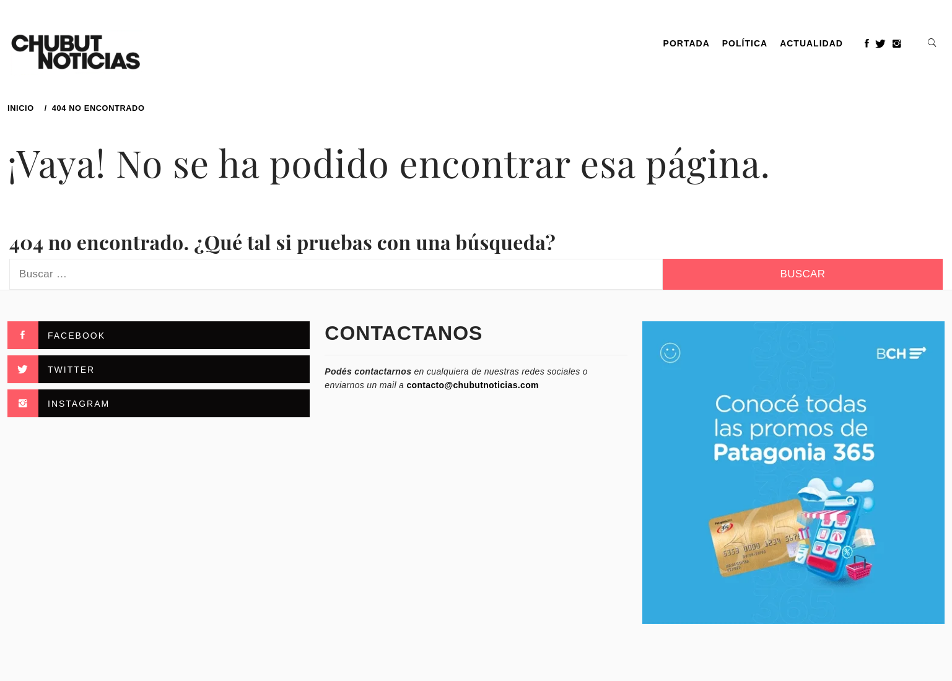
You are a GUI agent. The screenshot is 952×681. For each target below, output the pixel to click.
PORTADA (686, 43)
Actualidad (811, 43)
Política (744, 43)
